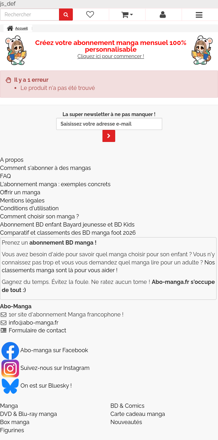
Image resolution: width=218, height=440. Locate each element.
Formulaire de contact (37, 330)
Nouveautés (126, 422)
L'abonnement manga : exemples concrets (55, 184)
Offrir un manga (20, 192)
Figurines (12, 430)
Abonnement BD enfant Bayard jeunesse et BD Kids (67, 224)
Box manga (14, 422)
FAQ (5, 176)
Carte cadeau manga (138, 414)
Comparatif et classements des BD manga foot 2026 (68, 232)
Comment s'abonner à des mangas (45, 168)
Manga (9, 405)
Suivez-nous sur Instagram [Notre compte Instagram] (45, 368)
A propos (11, 159)
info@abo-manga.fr (34, 322)
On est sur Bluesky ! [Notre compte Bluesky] (36, 385)
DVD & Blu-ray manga (28, 414)
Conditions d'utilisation (29, 208)
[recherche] (29, 14)
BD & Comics (128, 405)
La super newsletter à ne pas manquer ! (109, 127)
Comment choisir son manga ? (39, 216)
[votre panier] (127, 14)
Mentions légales (22, 200)
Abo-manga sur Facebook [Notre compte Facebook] (44, 350)
